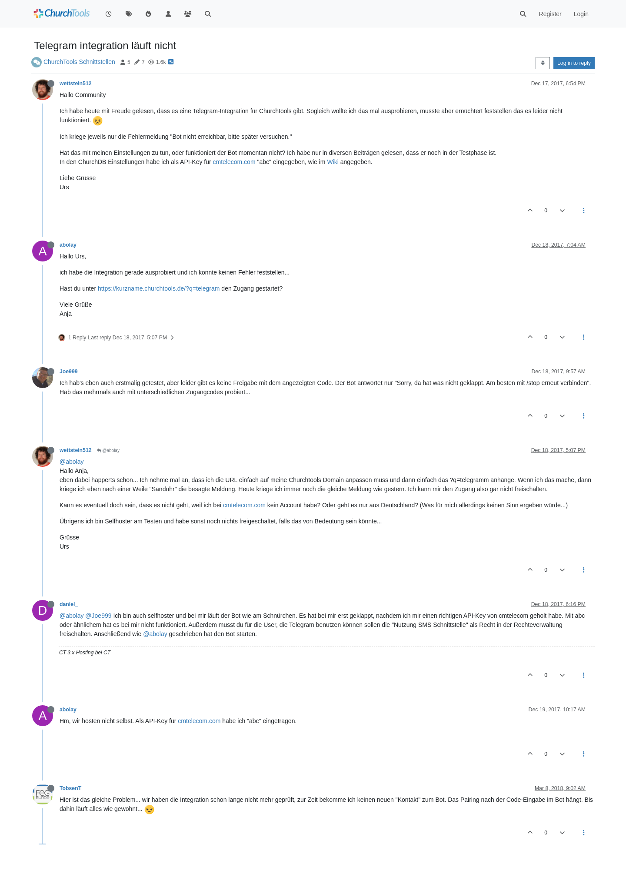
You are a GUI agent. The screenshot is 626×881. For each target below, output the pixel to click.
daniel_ (69, 604)
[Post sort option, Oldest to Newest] (543, 63)
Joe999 (69, 371)
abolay (68, 245)
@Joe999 (98, 615)
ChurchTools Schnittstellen (79, 61)
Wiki (332, 161)
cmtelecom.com (234, 161)
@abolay (108, 450)
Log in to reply (574, 63)
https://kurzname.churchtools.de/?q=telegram (159, 288)
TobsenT (70, 788)
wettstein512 (76, 83)
